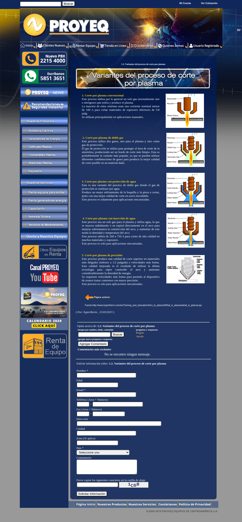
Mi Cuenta (185, 3)
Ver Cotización (210, 3)
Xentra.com (213, 519)
